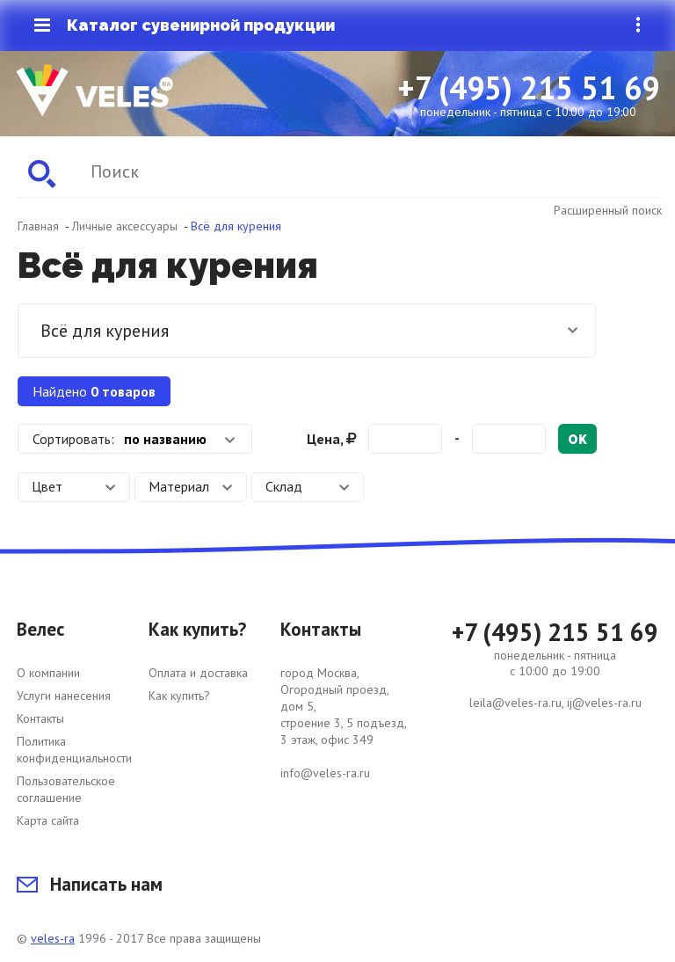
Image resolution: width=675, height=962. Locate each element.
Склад (307, 486)
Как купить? (179, 695)
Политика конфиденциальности (74, 749)
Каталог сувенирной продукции (184, 25)
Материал (191, 486)
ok (577, 440)
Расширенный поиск (608, 210)
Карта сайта (48, 820)
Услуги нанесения (64, 695)
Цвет (74, 486)
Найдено (94, 391)
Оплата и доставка (198, 673)
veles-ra (53, 938)
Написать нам (90, 884)
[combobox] (135, 439)
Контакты (40, 718)
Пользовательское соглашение (66, 789)
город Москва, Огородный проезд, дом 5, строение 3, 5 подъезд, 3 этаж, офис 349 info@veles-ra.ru (343, 723)
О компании (48, 673)
